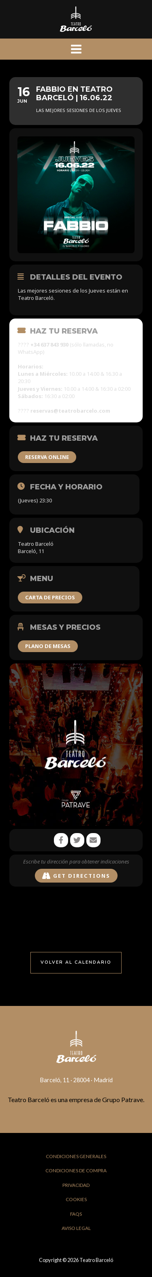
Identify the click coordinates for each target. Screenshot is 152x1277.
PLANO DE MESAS (48, 646)
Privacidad (76, 1185)
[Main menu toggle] (76, 49)
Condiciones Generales (76, 1156)
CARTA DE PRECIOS (50, 597)
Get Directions (76, 876)
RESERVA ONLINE (47, 457)
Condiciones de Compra (76, 1170)
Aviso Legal (76, 1228)
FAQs (76, 1214)
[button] (76, 962)
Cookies (76, 1199)
